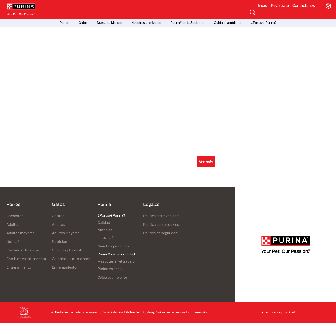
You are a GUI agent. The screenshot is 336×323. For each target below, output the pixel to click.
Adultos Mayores (66, 233)
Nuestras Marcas (109, 22)
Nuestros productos (146, 22)
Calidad (104, 223)
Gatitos (58, 216)
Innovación (107, 238)
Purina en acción (111, 269)
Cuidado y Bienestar (23, 250)
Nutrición (14, 241)
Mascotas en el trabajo (116, 261)
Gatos (83, 22)
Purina (104, 204)
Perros (64, 22)
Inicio (262, 5)
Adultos (13, 224)
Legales (151, 204)
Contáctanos (303, 5)
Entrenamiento (19, 267)
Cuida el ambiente (228, 22)
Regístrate (280, 5)
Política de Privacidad (161, 216)
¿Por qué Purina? (264, 22)
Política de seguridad (160, 233)
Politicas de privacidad (280, 312)
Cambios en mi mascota (26, 259)
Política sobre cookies (161, 224)
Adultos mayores (20, 233)
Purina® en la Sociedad (187, 22)
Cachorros (15, 216)
